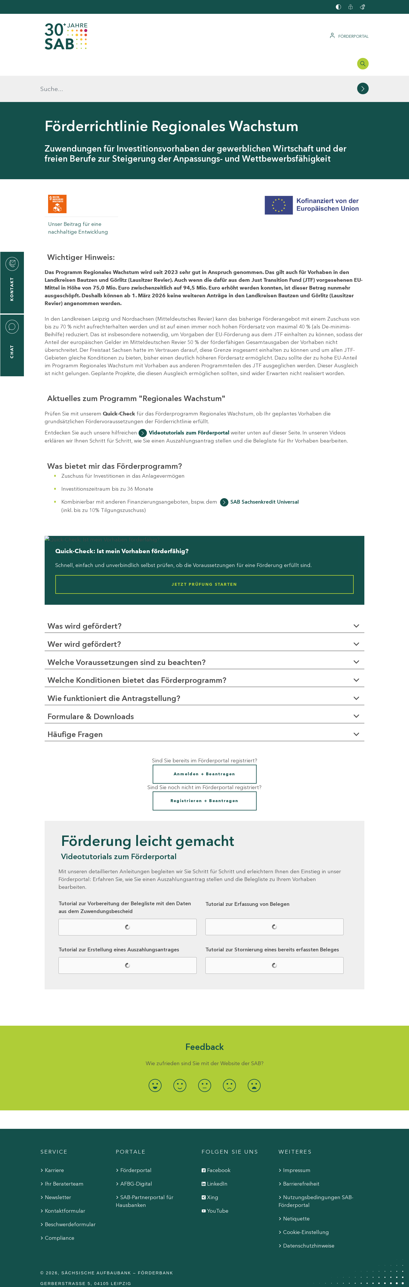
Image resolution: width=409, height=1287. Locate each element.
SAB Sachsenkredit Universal (264, 476)
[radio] (154, 1058)
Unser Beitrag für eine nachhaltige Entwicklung (78, 202)
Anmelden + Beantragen (204, 747)
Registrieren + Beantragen (205, 774)
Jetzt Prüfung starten (204, 558)
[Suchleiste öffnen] (363, 63)
